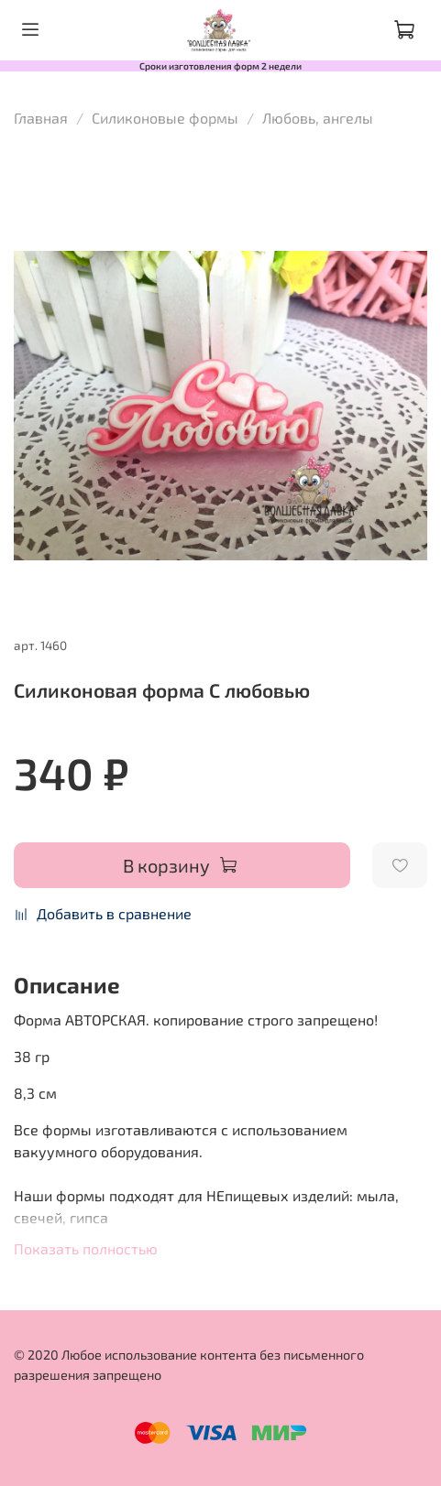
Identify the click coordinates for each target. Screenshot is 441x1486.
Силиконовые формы (165, 117)
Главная (41, 117)
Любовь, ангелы (317, 117)
